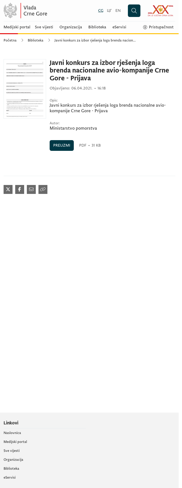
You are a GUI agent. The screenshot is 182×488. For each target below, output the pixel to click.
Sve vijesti (44, 27)
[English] (118, 11)
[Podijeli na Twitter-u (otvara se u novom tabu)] (8, 189)
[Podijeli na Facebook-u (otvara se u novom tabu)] (19, 189)
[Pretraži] (134, 10)
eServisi (119, 27)
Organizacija (70, 27)
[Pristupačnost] (158, 27)
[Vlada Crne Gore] (47, 11)
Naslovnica (12, 433)
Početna (10, 40)
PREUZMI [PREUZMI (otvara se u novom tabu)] (61, 145)
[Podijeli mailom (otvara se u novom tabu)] (31, 189)
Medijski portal (17, 27)
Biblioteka (97, 27)
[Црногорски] (109, 11)
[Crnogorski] (100, 11)
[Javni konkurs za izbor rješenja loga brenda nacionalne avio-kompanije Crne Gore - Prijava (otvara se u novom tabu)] (25, 89)
